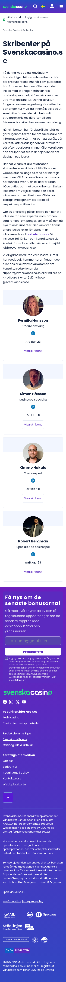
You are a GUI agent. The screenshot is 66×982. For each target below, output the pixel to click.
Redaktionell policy (16, 773)
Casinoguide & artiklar (18, 745)
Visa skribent (33, 351)
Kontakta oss (12, 778)
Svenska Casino (11, 30)
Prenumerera (33, 652)
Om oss (8, 761)
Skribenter (10, 767)
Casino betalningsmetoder (21, 723)
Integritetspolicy (33, 901)
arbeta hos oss (38, 234)
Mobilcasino (11, 717)
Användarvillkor (12, 901)
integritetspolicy (17, 680)
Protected (22, 950)
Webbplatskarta (14, 784)
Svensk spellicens (15, 739)
